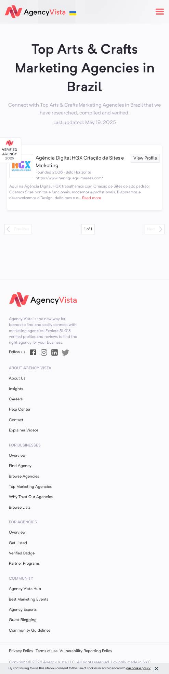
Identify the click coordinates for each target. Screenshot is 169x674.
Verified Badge (22, 553)
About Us (17, 378)
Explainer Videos (23, 430)
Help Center (19, 410)
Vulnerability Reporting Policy (86, 651)
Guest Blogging (23, 620)
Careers (16, 399)
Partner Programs (24, 564)
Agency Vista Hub (25, 589)
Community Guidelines (29, 631)
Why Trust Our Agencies (31, 497)
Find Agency (20, 466)
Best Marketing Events (28, 599)
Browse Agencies (24, 476)
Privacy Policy (21, 651)
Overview (17, 456)
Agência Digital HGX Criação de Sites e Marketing (80, 162)
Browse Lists (19, 508)
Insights (16, 389)
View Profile (145, 158)
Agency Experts (23, 610)
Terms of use (46, 651)
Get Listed (18, 543)
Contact (16, 420)
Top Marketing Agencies (30, 487)
